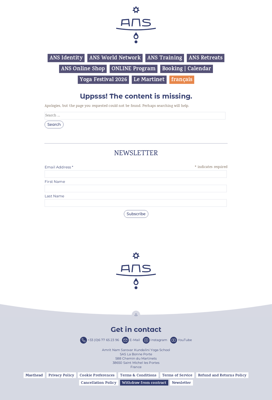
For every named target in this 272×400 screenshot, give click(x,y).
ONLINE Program (134, 69)
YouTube (185, 340)
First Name (55, 181)
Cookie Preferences (97, 375)
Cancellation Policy (98, 383)
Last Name (54, 196)
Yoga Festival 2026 (103, 80)
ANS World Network (115, 58)
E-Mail (135, 340)
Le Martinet (149, 80)
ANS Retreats (205, 58)
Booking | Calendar (186, 69)
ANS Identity (66, 58)
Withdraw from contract (144, 383)
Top (136, 315)
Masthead (34, 375)
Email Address (59, 167)
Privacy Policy (61, 375)
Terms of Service (177, 375)
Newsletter (181, 383)
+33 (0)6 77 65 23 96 (103, 340)
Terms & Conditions (138, 375)
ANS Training (164, 58)
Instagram (158, 340)
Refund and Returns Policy (222, 375)
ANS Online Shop (83, 69)
